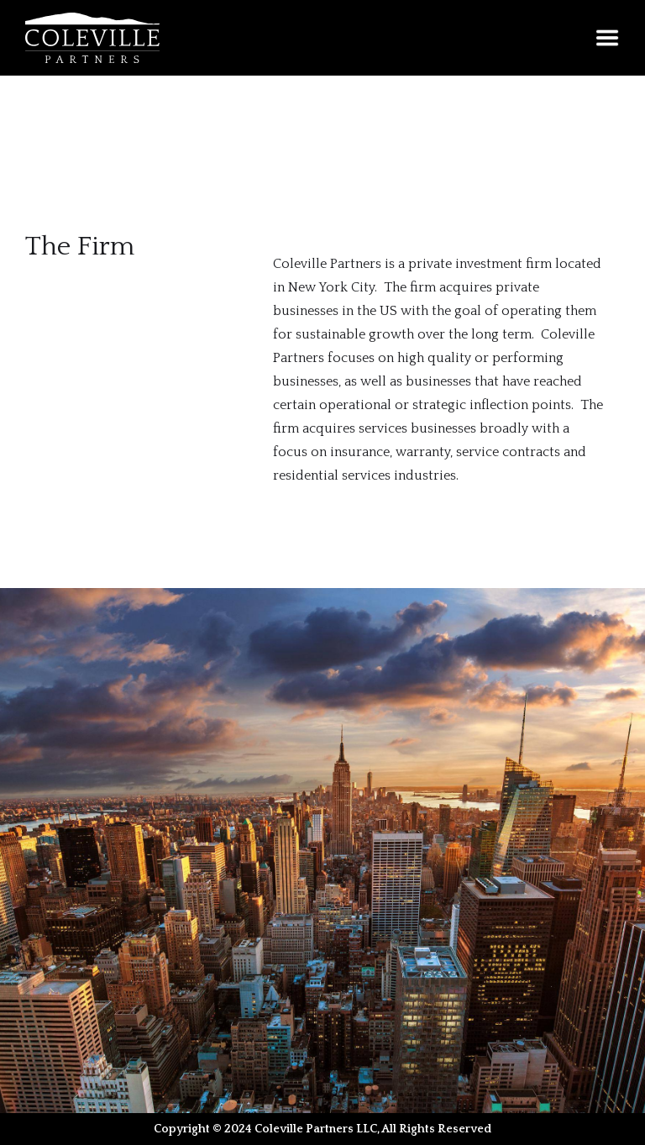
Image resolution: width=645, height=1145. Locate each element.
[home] (92, 38)
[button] (607, 37)
